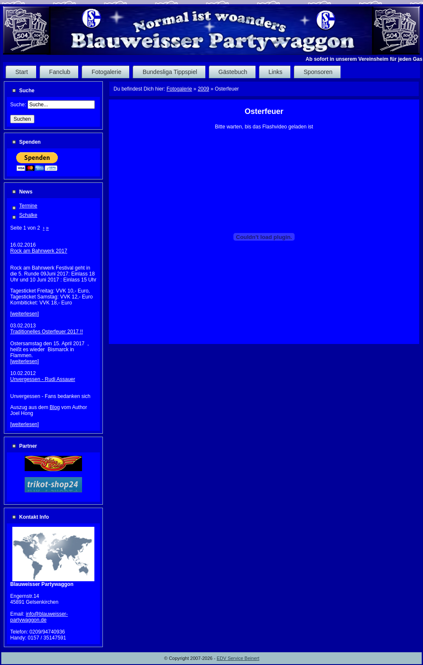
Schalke (28, 215)
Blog (55, 407)
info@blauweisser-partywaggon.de (39, 617)
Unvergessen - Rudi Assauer (42, 379)
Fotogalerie (179, 89)
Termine (28, 206)
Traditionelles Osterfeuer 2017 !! (46, 332)
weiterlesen (24, 314)
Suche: (19, 105)
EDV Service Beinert (238, 658)
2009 (203, 89)
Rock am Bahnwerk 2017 (38, 251)
